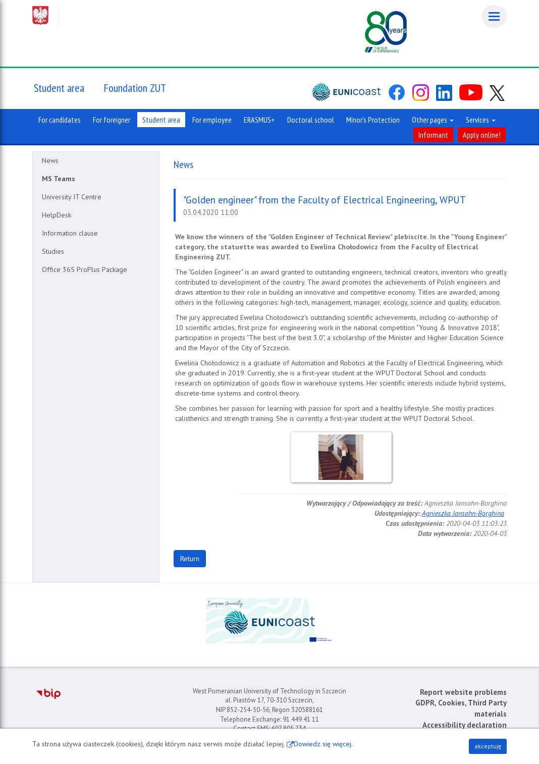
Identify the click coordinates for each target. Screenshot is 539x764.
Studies (53, 251)
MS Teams (58, 178)
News (50, 160)
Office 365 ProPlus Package (84, 269)
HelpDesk (56, 215)
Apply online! (482, 135)
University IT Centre (71, 196)
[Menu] (494, 16)
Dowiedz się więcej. (323, 743)
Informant (433, 135)
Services (481, 120)
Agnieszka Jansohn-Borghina (463, 513)
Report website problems (463, 692)
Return (189, 558)
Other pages (433, 120)
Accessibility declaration (464, 725)
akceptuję (487, 746)
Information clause (70, 233)
